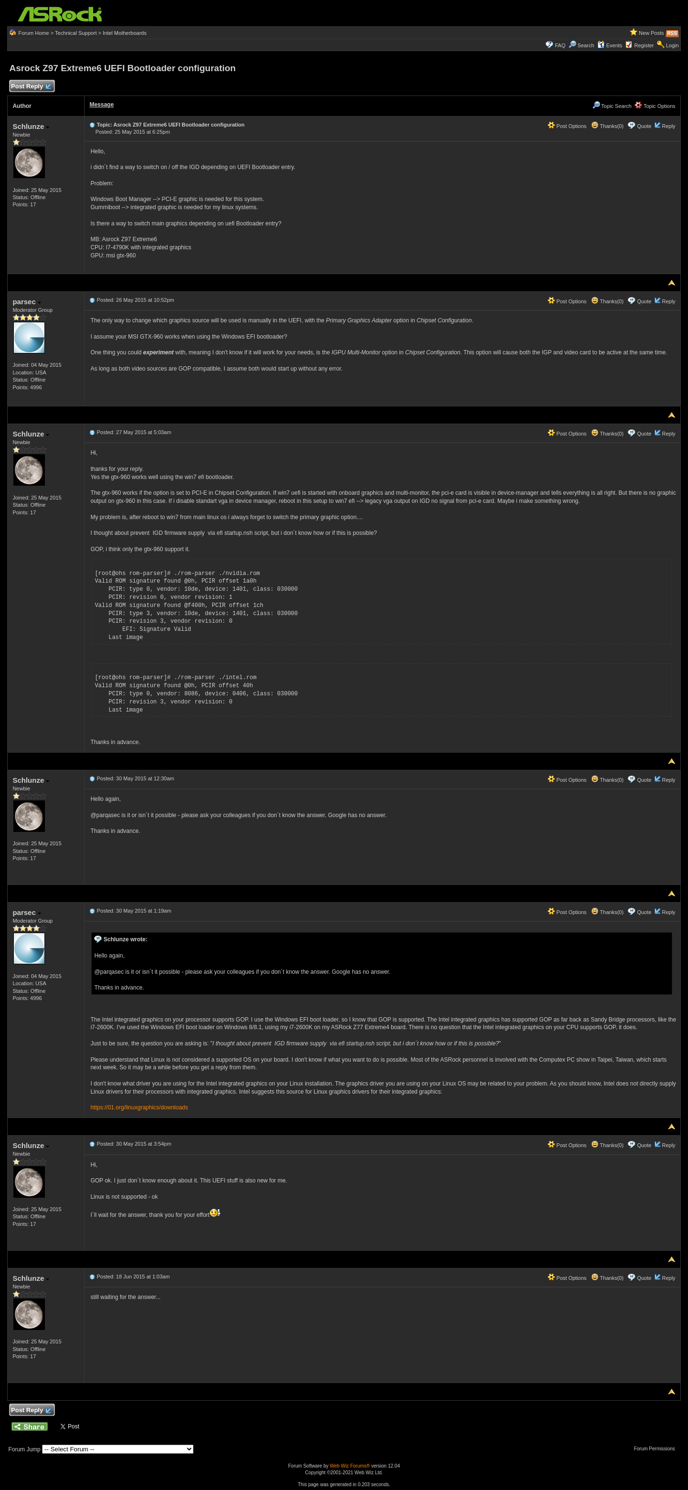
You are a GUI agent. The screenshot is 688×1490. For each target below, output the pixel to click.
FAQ (560, 45)
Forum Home (33, 33)
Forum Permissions (657, 1448)
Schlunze (30, 126)
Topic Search (612, 106)
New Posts (651, 33)
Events (610, 45)
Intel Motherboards (125, 33)
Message (101, 104)
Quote (644, 126)
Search (586, 45)
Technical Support (76, 33)
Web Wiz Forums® (350, 1466)
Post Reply (30, 87)
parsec (26, 302)
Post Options (567, 126)
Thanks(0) (607, 126)
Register (644, 45)
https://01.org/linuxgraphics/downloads (139, 1107)
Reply (668, 126)
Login (672, 45)
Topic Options (655, 106)
